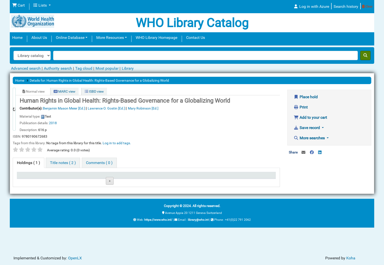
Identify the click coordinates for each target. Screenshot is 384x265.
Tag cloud (83, 68)
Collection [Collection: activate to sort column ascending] (101, 177)
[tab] (63, 163)
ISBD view (94, 91)
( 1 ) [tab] (28, 162)
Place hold (306, 97)
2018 (53, 123)
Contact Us (195, 37)
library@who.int (198, 244)
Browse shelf (142, 193)
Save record (307, 127)
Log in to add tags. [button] (117, 143)
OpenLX (75, 258)
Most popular (107, 68)
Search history (346, 6)
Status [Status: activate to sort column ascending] (173, 177)
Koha (350, 258)
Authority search (58, 68)
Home (17, 37)
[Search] (365, 55)
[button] (18, 5)
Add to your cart (310, 117)
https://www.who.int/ (158, 244)
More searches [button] (310, 138)
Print (301, 107)
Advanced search (26, 68)
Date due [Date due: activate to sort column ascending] (211, 177)
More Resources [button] (110, 37)
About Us (39, 37)
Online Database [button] (70, 37)
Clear (367, 6)
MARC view (64, 91)
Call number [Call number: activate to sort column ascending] (140, 177)
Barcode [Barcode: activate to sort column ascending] (248, 177)
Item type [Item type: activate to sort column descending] (27, 177)
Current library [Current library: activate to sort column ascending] (68, 177)
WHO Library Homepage (156, 37)
